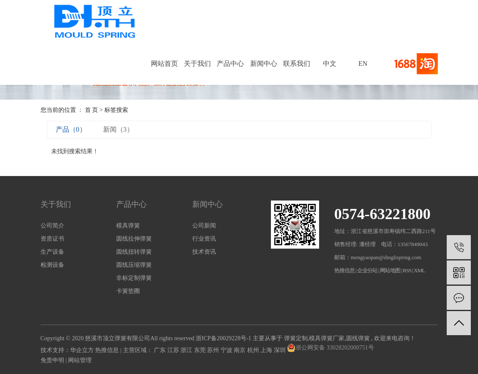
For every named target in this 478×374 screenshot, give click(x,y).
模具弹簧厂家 (326, 338)
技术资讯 (204, 252)
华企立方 (82, 350)
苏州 (214, 350)
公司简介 (52, 225)
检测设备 (52, 265)
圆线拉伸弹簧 (134, 239)
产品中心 (230, 63)
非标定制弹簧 (134, 278)
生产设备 (52, 252)
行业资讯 (204, 239)
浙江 (187, 350)
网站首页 (164, 63)
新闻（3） (118, 129)
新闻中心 (263, 63)
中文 (329, 63)
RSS (407, 270)
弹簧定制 (296, 338)
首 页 (91, 110)
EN (362, 63)
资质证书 (52, 239)
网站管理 (80, 360)
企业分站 (367, 270)
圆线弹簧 (358, 338)
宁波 (227, 350)
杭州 (254, 350)
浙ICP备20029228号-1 (223, 338)
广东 (160, 350)
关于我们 (197, 63)
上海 (267, 350)
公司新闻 (204, 225)
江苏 (174, 350)
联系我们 (296, 63)
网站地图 (390, 270)
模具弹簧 (128, 225)
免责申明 (52, 360)
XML (419, 270)
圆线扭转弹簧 (134, 252)
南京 (240, 350)
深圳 (280, 350)
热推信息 (344, 270)
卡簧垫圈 (128, 291)
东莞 (201, 350)
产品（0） (71, 129)
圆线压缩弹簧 (134, 265)
